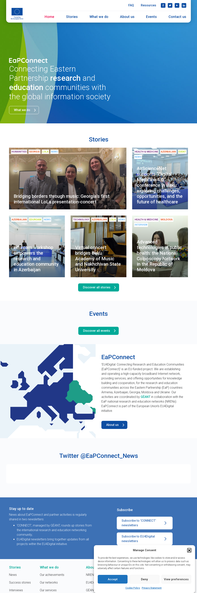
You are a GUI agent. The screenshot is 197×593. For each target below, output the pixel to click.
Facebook (163, 5)
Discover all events (100, 331)
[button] (189, 551)
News (54, 151)
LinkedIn (184, 5)
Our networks (49, 582)
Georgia (34, 151)
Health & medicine (146, 151)
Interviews (16, 590)
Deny (144, 579)
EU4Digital (92, 582)
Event (182, 151)
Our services (48, 590)
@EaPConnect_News (109, 455)
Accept (113, 579)
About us (127, 17)
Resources (148, 5)
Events (151, 17)
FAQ (131, 5)
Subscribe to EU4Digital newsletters (145, 539)
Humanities (19, 151)
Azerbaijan (168, 151)
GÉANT (145, 397)
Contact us (177, 17)
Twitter (170, 5)
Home (49, 17)
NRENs (90, 575)
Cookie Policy (132, 588)
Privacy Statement (152, 588)
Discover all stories (100, 287)
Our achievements (52, 575)
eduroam (35, 219)
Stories (72, 17)
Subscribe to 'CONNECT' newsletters (145, 523)
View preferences (176, 579)
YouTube (177, 5)
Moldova (167, 219)
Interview (141, 224)
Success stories (20, 582)
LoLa (45, 151)
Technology (81, 219)
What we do (98, 17)
